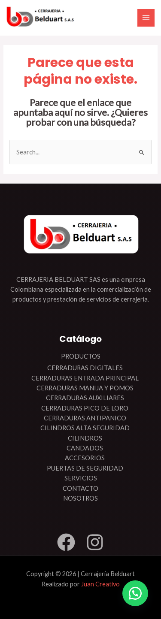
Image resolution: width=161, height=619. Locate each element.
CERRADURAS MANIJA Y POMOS (85, 388)
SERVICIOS (80, 478)
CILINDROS (85, 438)
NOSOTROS (80, 498)
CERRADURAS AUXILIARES (85, 398)
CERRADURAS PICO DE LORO (84, 408)
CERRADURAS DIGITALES (85, 367)
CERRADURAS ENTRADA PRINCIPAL (85, 378)
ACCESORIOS (85, 458)
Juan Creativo (100, 584)
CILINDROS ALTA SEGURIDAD (85, 428)
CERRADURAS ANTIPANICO (85, 418)
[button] (135, 593)
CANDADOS (85, 448)
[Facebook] (66, 542)
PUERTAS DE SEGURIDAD (85, 468)
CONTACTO (80, 488)
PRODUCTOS (80, 356)
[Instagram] (95, 542)
